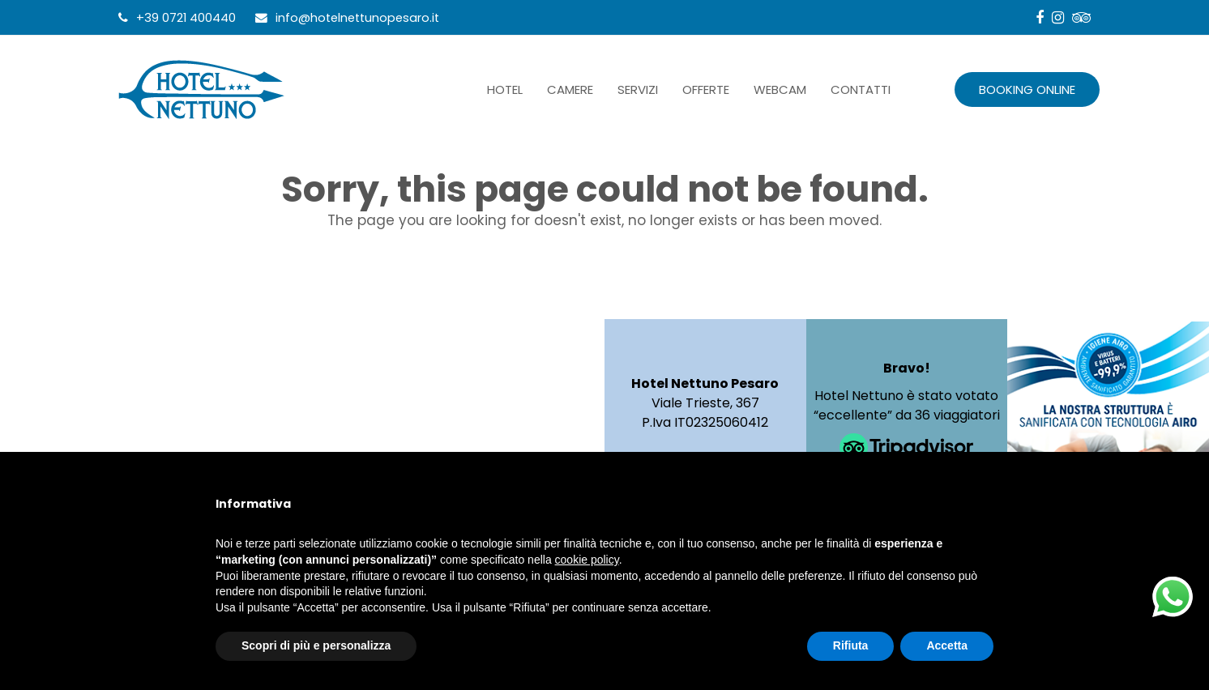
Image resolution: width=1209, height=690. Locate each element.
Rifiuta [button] (851, 645)
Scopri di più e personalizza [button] (316, 645)
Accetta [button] (947, 645)
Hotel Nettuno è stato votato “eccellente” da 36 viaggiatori (907, 405)
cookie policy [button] (587, 559)
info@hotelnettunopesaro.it (357, 18)
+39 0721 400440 (186, 18)
